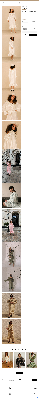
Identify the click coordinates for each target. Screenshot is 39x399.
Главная (23, 6)
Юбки (10, 387)
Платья (28, 6)
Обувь (10, 393)
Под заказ (24, 19)
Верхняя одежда (19, 389)
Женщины (26, 6)
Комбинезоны (10, 389)
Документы (34, 393)
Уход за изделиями (35, 388)
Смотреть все (35, 26)
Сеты (17, 388)
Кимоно (10, 388)
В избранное (28, 35)
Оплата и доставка (35, 389)
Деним (10, 394)
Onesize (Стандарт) (25, 22)
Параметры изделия (34, 21)
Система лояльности (35, 387)
